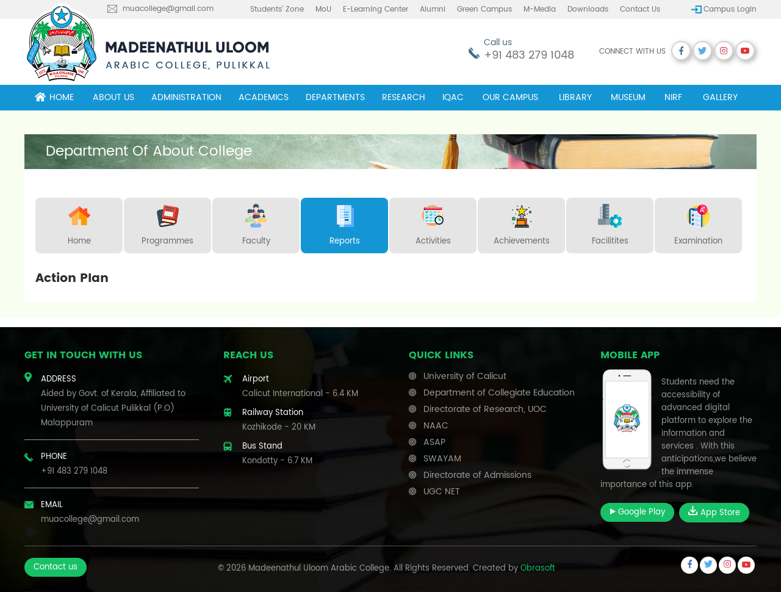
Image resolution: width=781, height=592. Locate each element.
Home (54, 97)
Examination (698, 223)
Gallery (720, 97)
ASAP (434, 442)
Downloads (587, 9)
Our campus (510, 97)
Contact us (640, 9)
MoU (323, 9)
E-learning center (375, 9)
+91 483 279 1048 (529, 55)
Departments (335, 97)
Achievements (522, 223)
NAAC (435, 426)
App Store (714, 512)
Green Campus (484, 9)
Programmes (167, 223)
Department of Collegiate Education (499, 393)
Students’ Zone (277, 9)
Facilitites (610, 223)
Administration (186, 97)
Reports (344, 223)
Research (403, 97)
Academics (264, 97)
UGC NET (441, 492)
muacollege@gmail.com (168, 9)
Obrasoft (537, 568)
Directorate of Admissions (477, 475)
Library (575, 97)
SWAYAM (442, 459)
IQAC (453, 97)
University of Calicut (464, 376)
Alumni (432, 9)
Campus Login (730, 9)
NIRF (673, 97)
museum (628, 97)
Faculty (256, 223)
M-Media (540, 9)
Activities (433, 223)
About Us (113, 97)
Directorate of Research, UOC (485, 409)
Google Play (637, 512)
